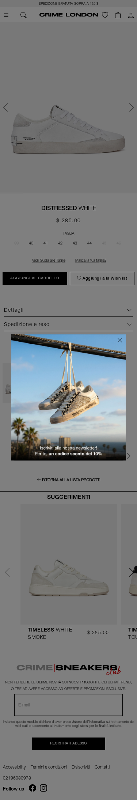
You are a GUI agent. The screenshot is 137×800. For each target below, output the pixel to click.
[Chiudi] (120, 340)
